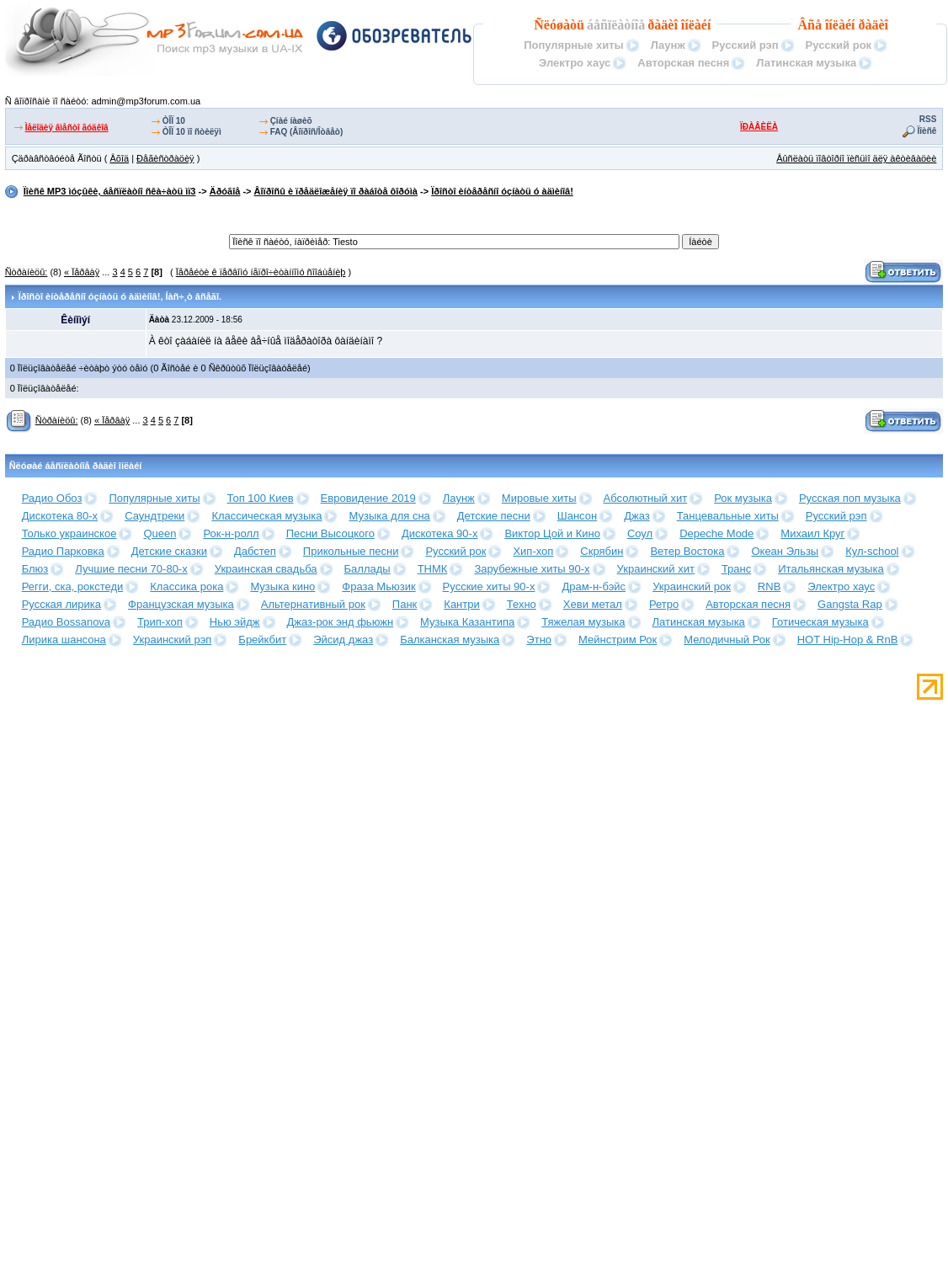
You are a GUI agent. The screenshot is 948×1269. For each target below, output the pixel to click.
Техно (521, 604)
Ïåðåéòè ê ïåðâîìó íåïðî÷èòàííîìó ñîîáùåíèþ (261, 272)
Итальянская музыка (830, 569)
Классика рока (186, 586)
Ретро (664, 604)
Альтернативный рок (313, 604)
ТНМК (433, 569)
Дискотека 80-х (60, 515)
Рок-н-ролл (230, 533)
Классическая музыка (266, 515)
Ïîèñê (927, 131)
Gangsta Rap (850, 604)
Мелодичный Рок (727, 639)
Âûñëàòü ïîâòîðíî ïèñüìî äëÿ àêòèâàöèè (856, 158)
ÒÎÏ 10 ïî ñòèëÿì (191, 131)
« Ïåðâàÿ (81, 272)
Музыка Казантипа (467, 622)
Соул (639, 533)
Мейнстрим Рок (617, 639)
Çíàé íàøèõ (291, 120)
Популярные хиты (573, 45)
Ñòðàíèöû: (26, 272)
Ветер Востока (687, 551)
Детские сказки (169, 551)
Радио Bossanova (66, 622)
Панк (404, 604)
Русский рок (839, 45)
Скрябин (601, 551)
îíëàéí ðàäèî (856, 25)
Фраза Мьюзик (378, 586)
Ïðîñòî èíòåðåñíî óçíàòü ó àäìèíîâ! (502, 191)
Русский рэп (745, 45)
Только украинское (69, 533)
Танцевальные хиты (728, 515)
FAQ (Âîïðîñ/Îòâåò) (307, 131)
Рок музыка (743, 498)
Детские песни (493, 515)
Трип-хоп (160, 622)
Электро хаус (574, 62)
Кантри (461, 604)
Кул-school (871, 551)
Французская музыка (181, 604)
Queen (159, 533)
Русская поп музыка (850, 498)
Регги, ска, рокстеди (73, 586)
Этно (538, 639)
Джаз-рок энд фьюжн (340, 622)
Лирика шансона (64, 639)
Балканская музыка (449, 639)
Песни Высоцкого (330, 533)
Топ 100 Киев (260, 498)
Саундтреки (154, 515)
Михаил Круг (812, 533)
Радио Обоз (52, 498)
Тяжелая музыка (583, 622)
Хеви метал (592, 604)
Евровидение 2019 (368, 498)
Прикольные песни (351, 551)
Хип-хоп (533, 551)
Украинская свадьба (266, 569)
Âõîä (119, 158)
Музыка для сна (389, 515)
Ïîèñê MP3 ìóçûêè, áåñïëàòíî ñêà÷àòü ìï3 (110, 191)
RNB (769, 586)
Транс (736, 569)
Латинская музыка (806, 62)
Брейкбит (262, 639)
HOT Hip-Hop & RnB (847, 639)
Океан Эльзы (784, 551)
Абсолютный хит (646, 498)
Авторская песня (683, 62)
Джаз (637, 515)
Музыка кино (282, 586)
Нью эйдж (235, 622)
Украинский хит (656, 569)
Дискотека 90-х (440, 533)
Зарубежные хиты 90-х (531, 569)
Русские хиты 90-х (489, 586)
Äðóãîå (225, 191)
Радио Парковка (63, 551)
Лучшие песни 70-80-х (131, 569)
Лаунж (668, 45)
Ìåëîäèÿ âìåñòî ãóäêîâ (67, 127)
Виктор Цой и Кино (551, 533)
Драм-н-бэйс (594, 586)
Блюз (35, 569)
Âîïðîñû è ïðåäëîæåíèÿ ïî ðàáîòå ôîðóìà (336, 191)
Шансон (577, 515)
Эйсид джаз (343, 639)
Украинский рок (691, 586)
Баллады (367, 569)
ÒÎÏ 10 (173, 120)
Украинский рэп (172, 639)
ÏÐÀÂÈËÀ (759, 126)
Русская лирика (61, 604)
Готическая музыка (820, 622)
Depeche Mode (716, 533)
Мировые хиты (539, 498)
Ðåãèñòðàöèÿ (165, 158)
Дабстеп (255, 551)
